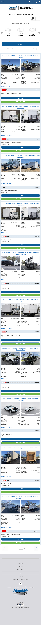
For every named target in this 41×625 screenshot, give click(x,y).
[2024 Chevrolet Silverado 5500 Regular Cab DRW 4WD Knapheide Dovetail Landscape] (20, 253)
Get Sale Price (20, 101)
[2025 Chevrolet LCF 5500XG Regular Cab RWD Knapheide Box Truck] (20, 300)
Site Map (20, 566)
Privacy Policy (20, 569)
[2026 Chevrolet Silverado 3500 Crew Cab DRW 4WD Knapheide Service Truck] (20, 399)
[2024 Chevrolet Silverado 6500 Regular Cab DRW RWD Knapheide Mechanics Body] (20, 497)
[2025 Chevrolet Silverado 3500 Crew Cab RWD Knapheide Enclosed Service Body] (20, 156)
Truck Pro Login (20, 576)
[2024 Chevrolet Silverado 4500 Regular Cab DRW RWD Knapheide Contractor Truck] (20, 56)
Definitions (20, 563)
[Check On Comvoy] (20, 583)
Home (20, 556)
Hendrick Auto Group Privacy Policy (20, 579)
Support (20, 573)
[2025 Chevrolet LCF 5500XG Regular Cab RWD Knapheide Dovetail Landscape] (20, 107)
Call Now (20, 98)
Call (37, 18)
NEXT (36, 548)
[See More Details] (6, 86)
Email (32, 18)
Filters (20, 44)
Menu (3, 2)
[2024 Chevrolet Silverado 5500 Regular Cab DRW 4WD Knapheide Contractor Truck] (20, 349)
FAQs (20, 560)
